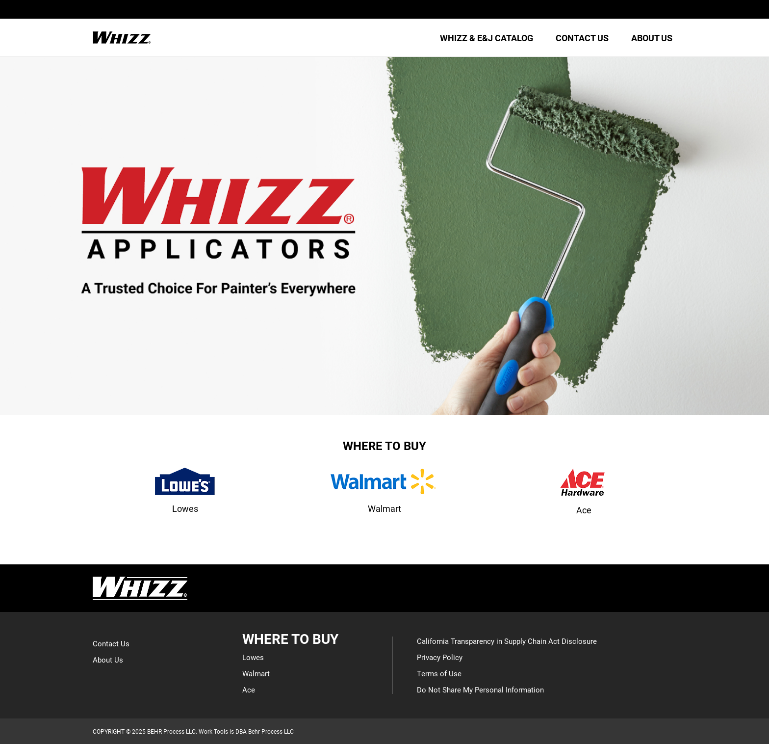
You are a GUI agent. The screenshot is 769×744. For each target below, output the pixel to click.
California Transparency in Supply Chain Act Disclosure (507, 641)
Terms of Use (439, 673)
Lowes (253, 657)
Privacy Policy (439, 657)
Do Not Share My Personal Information (480, 689)
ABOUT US (651, 38)
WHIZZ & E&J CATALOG (486, 38)
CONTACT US (582, 38)
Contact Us (111, 643)
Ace (248, 689)
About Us (108, 659)
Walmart (256, 673)
